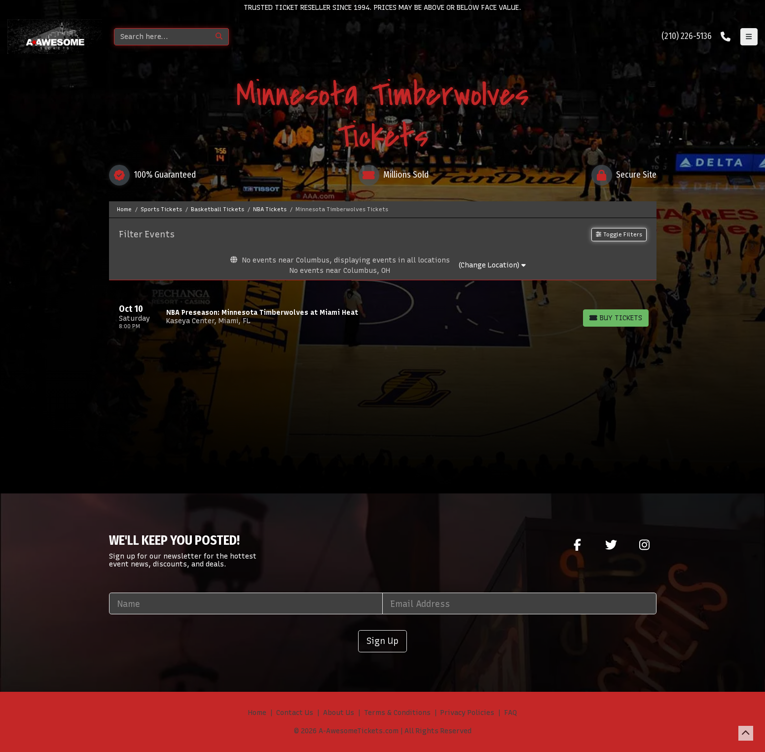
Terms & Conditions (397, 713)
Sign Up (382, 641)
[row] (382, 317)
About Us (338, 713)
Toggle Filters (619, 234)
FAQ (510, 713)
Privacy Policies (467, 713)
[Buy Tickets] (616, 318)
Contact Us (294, 713)
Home (257, 713)
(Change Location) (492, 265)
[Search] (162, 36)
